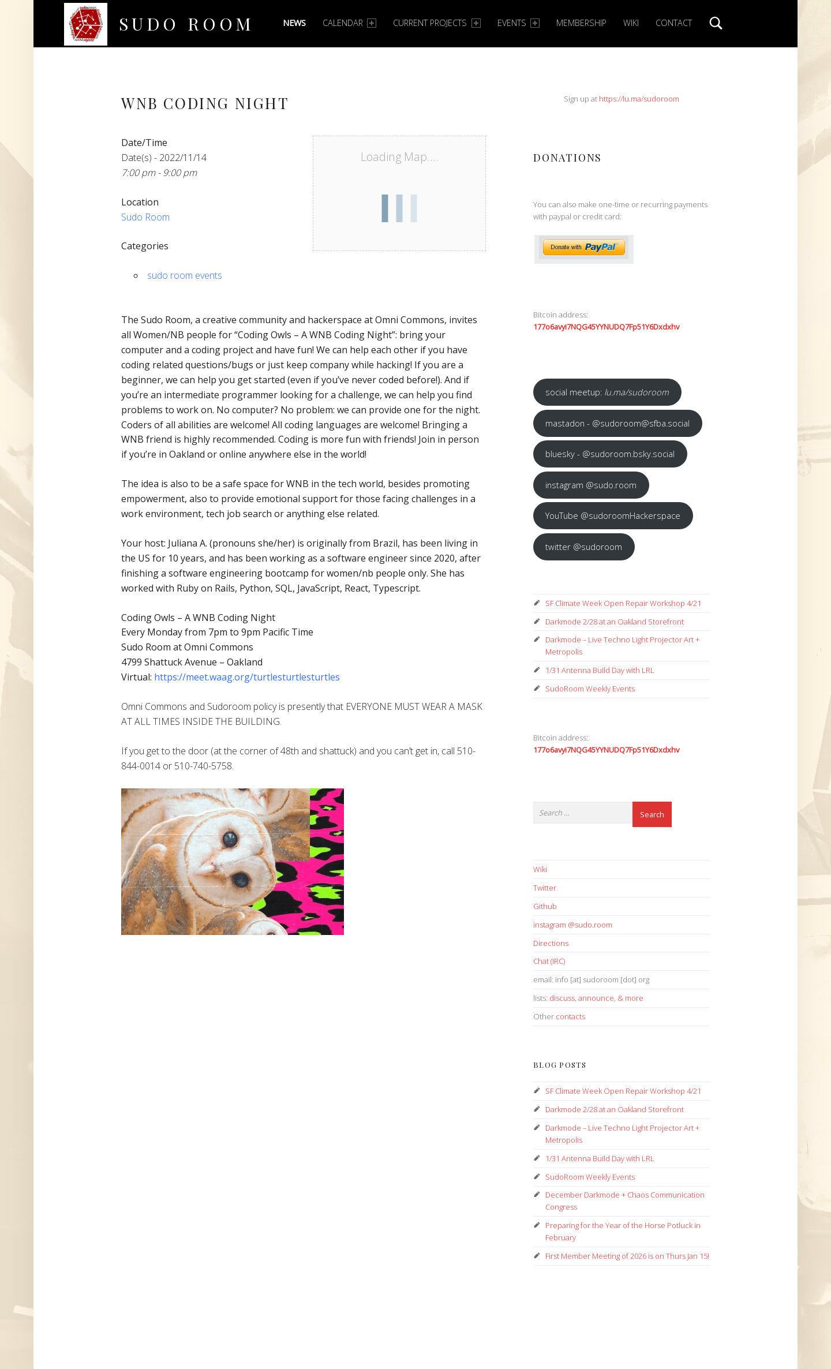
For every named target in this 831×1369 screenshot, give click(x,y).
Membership (581, 22)
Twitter (544, 887)
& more (630, 998)
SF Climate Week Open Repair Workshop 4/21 (623, 603)
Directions (550, 943)
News (294, 22)
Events (518, 22)
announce (596, 998)
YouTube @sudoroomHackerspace (612, 515)
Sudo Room (186, 23)
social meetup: (607, 392)
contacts (570, 1016)
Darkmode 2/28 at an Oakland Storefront (614, 621)
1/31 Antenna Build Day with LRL (599, 670)
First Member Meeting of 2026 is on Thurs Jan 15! (627, 1256)
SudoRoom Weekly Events (590, 688)
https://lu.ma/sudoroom (639, 98)
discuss (562, 998)
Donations (567, 157)
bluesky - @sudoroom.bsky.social (610, 453)
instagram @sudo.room (591, 485)
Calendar (349, 22)
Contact (674, 22)
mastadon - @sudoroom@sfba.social (617, 423)
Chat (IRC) (549, 961)
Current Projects (436, 22)
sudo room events (184, 275)
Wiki (631, 22)
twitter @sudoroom (583, 546)
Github (545, 906)
